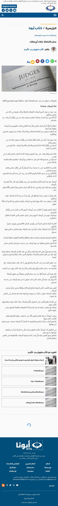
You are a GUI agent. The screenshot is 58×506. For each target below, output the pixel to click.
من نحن (51, 485)
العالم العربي (30, 463)
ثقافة (48, 471)
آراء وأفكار (12, 471)
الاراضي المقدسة (13, 463)
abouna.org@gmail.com (48, 479)
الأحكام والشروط (29, 498)
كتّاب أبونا (35, 28)
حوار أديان (12, 467)
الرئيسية (51, 28)
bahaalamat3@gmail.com (21, 479)
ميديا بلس (24, 502)
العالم (48, 463)
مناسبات (30, 471)
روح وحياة (47, 467)
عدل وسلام (30, 467)
